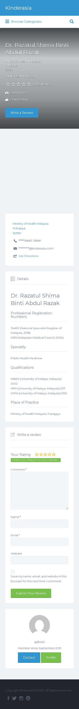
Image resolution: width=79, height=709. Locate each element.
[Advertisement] (39, 170)
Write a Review (22, 113)
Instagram (21, 698)
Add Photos (15, 93)
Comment (19, 469)
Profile (51, 657)
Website (16, 553)
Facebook (8, 698)
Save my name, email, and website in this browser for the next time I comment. (38, 579)
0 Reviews (41, 84)
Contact (29, 657)
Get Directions (28, 256)
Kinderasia (18, 8)
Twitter (14, 698)
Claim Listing (16, 99)
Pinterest (28, 698)
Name (16, 517)
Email (15, 535)
